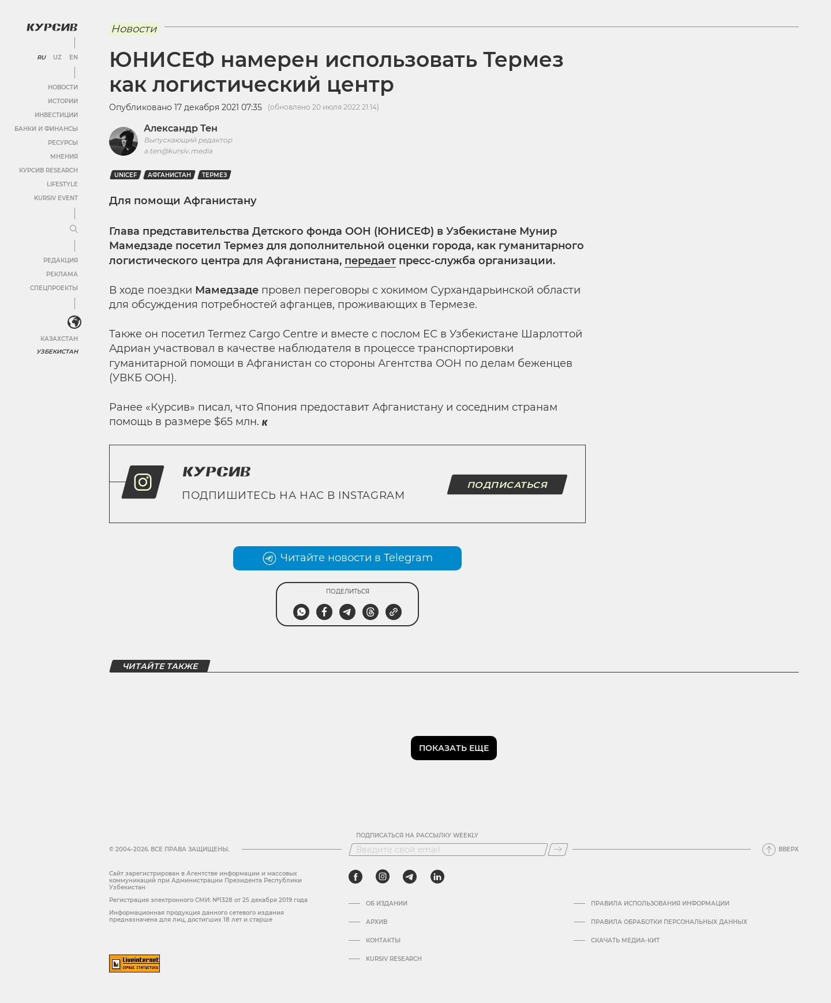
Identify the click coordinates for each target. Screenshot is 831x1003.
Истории (63, 101)
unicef (125, 175)
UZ (57, 57)
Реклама (62, 274)
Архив (376, 922)
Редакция (60, 260)
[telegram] (410, 877)
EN (73, 57)
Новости (63, 87)
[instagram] (383, 877)
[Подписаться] (558, 849)
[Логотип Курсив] (52, 27)
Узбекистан (57, 351)
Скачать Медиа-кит (625, 940)
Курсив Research (48, 170)
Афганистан (169, 175)
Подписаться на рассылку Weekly (417, 835)
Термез (214, 175)
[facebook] (355, 877)
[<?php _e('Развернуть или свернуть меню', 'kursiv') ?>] (74, 322)
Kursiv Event (56, 198)
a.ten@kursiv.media (178, 150)
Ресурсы (63, 142)
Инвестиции (56, 115)
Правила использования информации (660, 903)
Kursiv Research (394, 959)
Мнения (64, 156)
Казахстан (59, 339)
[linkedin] (437, 877)
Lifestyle (62, 184)
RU (41, 57)
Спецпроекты (54, 288)
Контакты (383, 940)
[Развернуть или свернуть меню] (74, 229)
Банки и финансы (46, 129)
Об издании (386, 903)
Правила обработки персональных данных (669, 922)
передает (370, 260)
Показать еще (454, 748)
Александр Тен (181, 128)
